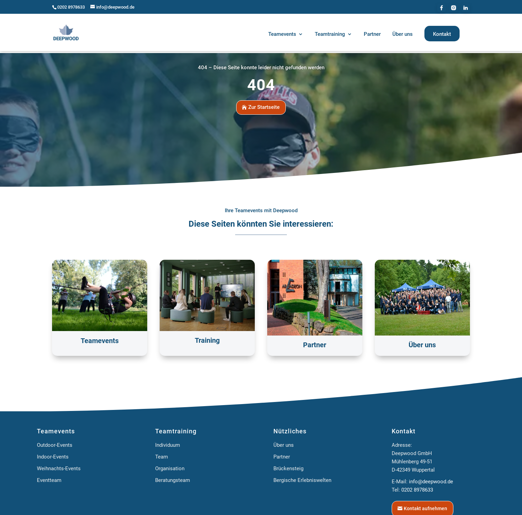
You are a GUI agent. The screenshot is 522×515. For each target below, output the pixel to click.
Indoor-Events (53, 454)
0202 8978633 (71, 7)
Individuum (167, 443)
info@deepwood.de (431, 479)
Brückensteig (288, 466)
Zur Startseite (264, 105)
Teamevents (56, 428)
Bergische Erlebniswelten (302, 478)
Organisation (169, 466)
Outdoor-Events (54, 443)
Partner (281, 454)
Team (161, 454)
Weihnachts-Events (59, 466)
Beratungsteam (172, 478)
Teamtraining (176, 428)
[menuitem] (285, 35)
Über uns (283, 443)
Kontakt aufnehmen (425, 506)
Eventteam (49, 478)
